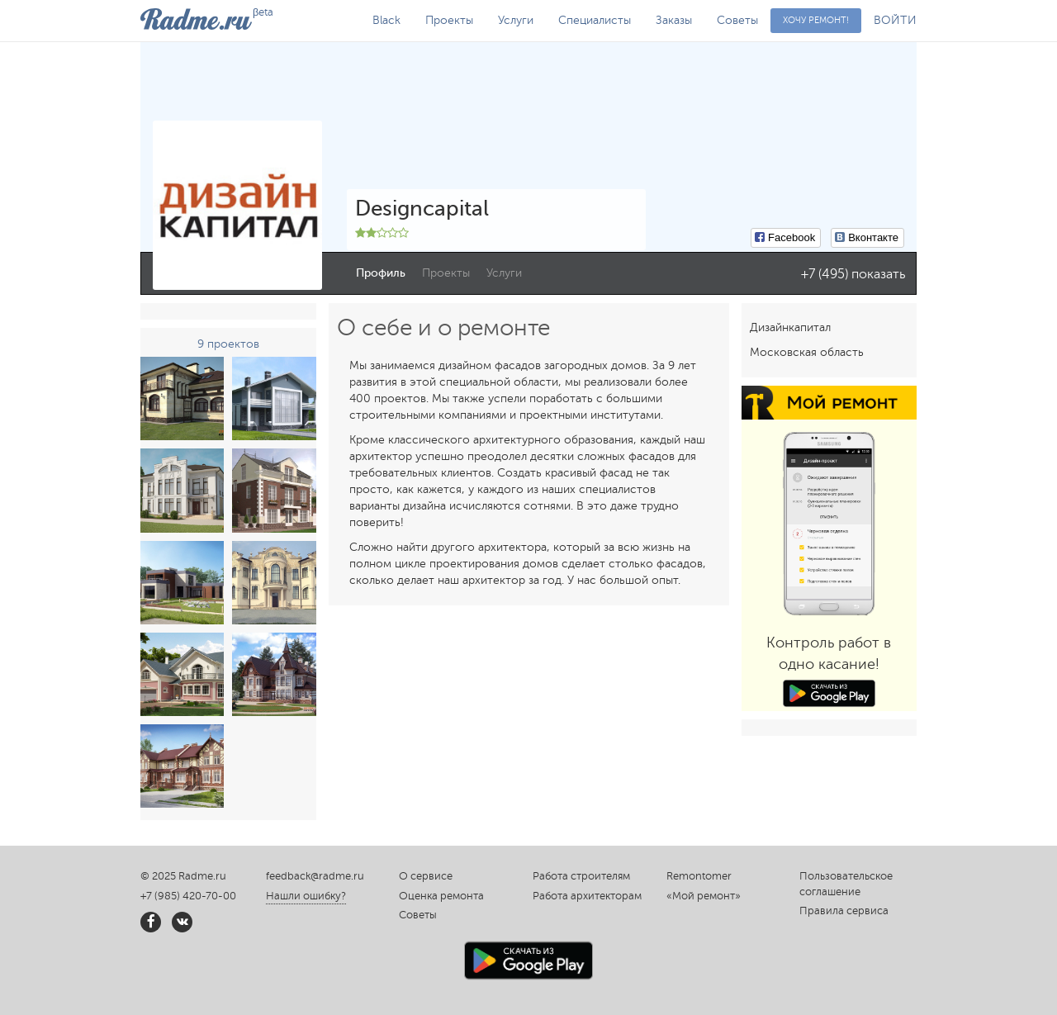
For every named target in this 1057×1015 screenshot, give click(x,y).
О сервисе (426, 876)
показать (878, 274)
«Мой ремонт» (703, 896)
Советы (737, 20)
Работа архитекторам (587, 896)
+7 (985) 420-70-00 (188, 896)
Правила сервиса (844, 911)
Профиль (380, 273)
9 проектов (228, 344)
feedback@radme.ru (315, 876)
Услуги (515, 20)
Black (386, 20)
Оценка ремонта (441, 896)
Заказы (674, 20)
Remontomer (699, 876)
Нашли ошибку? (306, 896)
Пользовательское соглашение (846, 884)
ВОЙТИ (895, 20)
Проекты (449, 20)
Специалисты (594, 20)
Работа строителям (581, 876)
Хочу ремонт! (816, 20)
